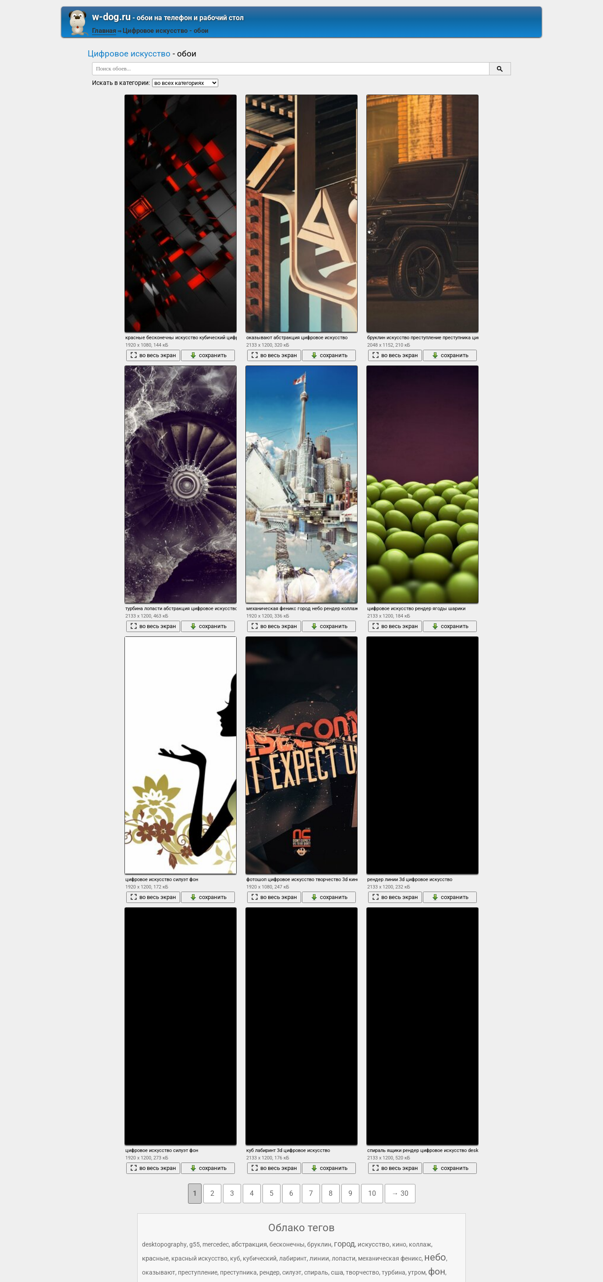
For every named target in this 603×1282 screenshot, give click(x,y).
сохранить (208, 355)
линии (319, 1258)
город (344, 1243)
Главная (104, 31)
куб (235, 1258)
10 (372, 1193)
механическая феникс (390, 1258)
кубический (260, 1258)
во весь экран (153, 355)
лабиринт (293, 1258)
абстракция (249, 1244)
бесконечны (287, 1244)
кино (399, 1244)
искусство (374, 1244)
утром (417, 1272)
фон (436, 1271)
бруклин (319, 1244)
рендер (269, 1272)
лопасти (343, 1258)
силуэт (292, 1272)
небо (435, 1257)
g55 (194, 1244)
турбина (393, 1272)
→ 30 (400, 1193)
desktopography (164, 1244)
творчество (362, 1272)
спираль (316, 1272)
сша (337, 1272)
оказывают (158, 1272)
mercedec (215, 1244)
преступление (197, 1272)
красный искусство (199, 1258)
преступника (238, 1272)
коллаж (420, 1244)
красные (155, 1258)
